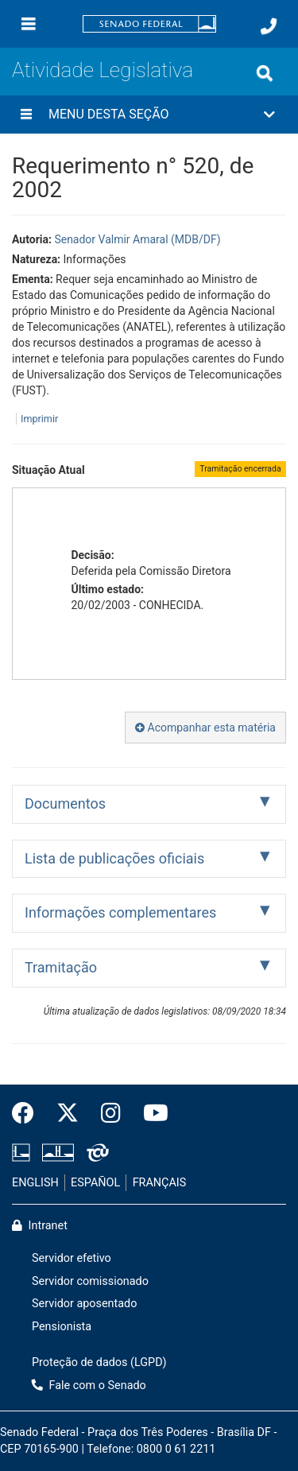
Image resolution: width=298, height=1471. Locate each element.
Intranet (40, 1225)
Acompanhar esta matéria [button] (205, 727)
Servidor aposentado (84, 1303)
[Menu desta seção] (26, 114)
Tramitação (61, 967)
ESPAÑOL (95, 1183)
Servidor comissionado (90, 1281)
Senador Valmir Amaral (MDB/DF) (137, 239)
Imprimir (39, 419)
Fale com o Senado (89, 1385)
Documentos (65, 803)
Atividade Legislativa (102, 70)
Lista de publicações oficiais (114, 858)
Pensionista (61, 1326)
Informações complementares (120, 912)
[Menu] (28, 24)
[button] (149, 114)
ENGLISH (35, 1183)
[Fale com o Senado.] (268, 26)
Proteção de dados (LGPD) (99, 1362)
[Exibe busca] (264, 73)
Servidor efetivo (71, 1258)
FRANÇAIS (160, 1183)
